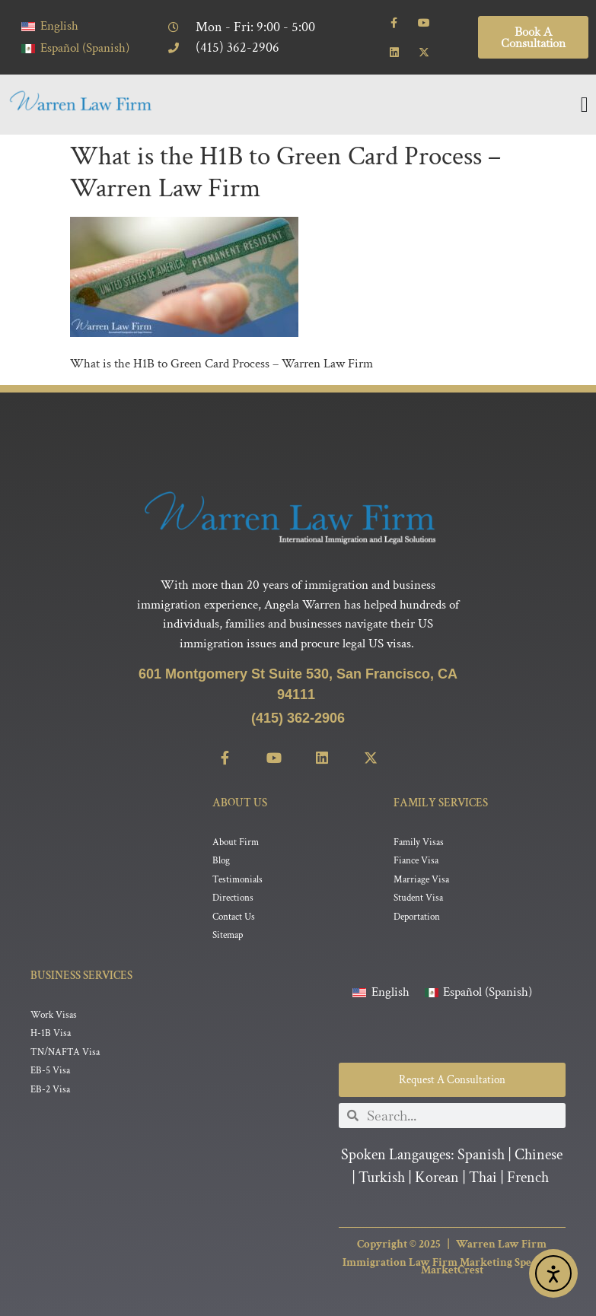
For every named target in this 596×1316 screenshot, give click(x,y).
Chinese (539, 1155)
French (528, 1178)
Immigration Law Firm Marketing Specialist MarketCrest (452, 1266)
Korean (437, 1178)
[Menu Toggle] (584, 105)
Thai (483, 1178)
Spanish (481, 1155)
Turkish (382, 1178)
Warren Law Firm (501, 1244)
